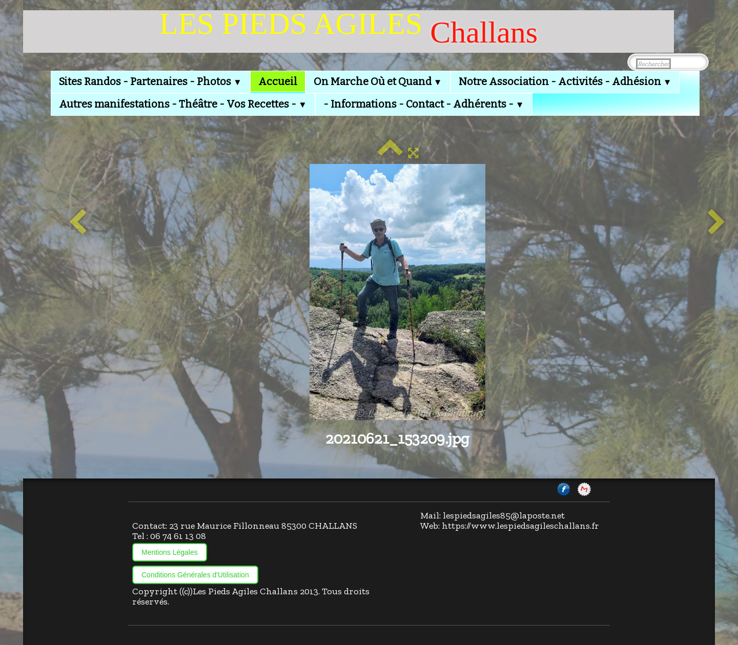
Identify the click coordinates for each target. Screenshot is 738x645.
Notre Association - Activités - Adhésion (565, 81)
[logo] (348, 31)
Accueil (277, 81)
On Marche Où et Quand (378, 81)
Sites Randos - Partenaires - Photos (150, 81)
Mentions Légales (169, 552)
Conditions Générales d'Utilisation (195, 575)
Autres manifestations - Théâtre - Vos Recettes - (183, 104)
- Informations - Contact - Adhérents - (423, 104)
